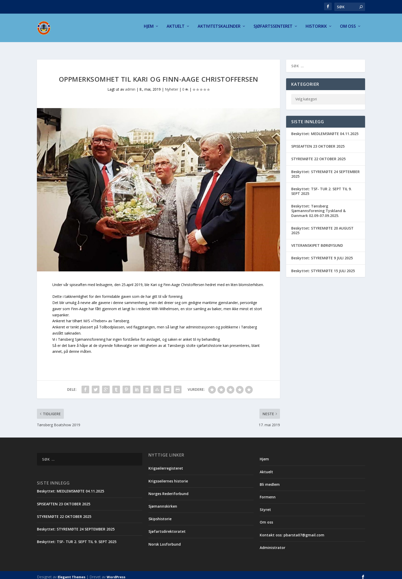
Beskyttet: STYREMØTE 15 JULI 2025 (323, 266)
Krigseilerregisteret (165, 464)
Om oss (348, 29)
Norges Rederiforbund (168, 489)
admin (130, 85)
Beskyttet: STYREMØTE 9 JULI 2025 (322, 254)
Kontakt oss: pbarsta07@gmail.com (292, 531)
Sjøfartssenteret (273, 29)
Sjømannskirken (162, 502)
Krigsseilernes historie (168, 477)
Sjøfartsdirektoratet (167, 527)
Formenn (268, 493)
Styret (265, 505)
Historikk (316, 29)
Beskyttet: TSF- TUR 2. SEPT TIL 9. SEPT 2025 (321, 187)
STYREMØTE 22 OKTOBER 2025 (318, 155)
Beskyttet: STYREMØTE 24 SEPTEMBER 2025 (325, 170)
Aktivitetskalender (219, 29)
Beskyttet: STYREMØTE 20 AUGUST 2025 (322, 226)
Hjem (149, 29)
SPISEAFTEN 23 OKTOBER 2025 (318, 142)
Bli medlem (270, 480)
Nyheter (171, 85)
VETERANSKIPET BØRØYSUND (317, 241)
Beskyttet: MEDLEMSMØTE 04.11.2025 (324, 129)
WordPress (116, 573)
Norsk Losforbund (164, 540)
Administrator (272, 543)
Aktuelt (176, 29)
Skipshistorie (160, 514)
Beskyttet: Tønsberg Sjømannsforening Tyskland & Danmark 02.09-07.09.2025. (318, 207)
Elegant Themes (71, 573)
